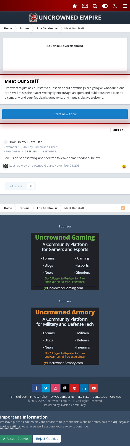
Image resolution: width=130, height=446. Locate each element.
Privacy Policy (38, 397)
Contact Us (100, 397)
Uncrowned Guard (45, 147)
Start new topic (65, 114)
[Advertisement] (65, 58)
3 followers (12, 151)
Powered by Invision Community (65, 405)
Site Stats (83, 397)
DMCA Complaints (62, 397)
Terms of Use (18, 397)
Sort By (119, 130)
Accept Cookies (16, 438)
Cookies (115, 397)
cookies (28, 422)
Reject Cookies (46, 438)
